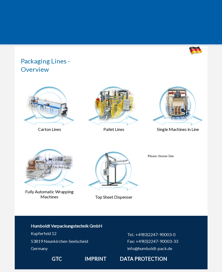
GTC (57, 259)
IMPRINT (95, 259)
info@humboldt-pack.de (149, 248)
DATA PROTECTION (143, 259)
